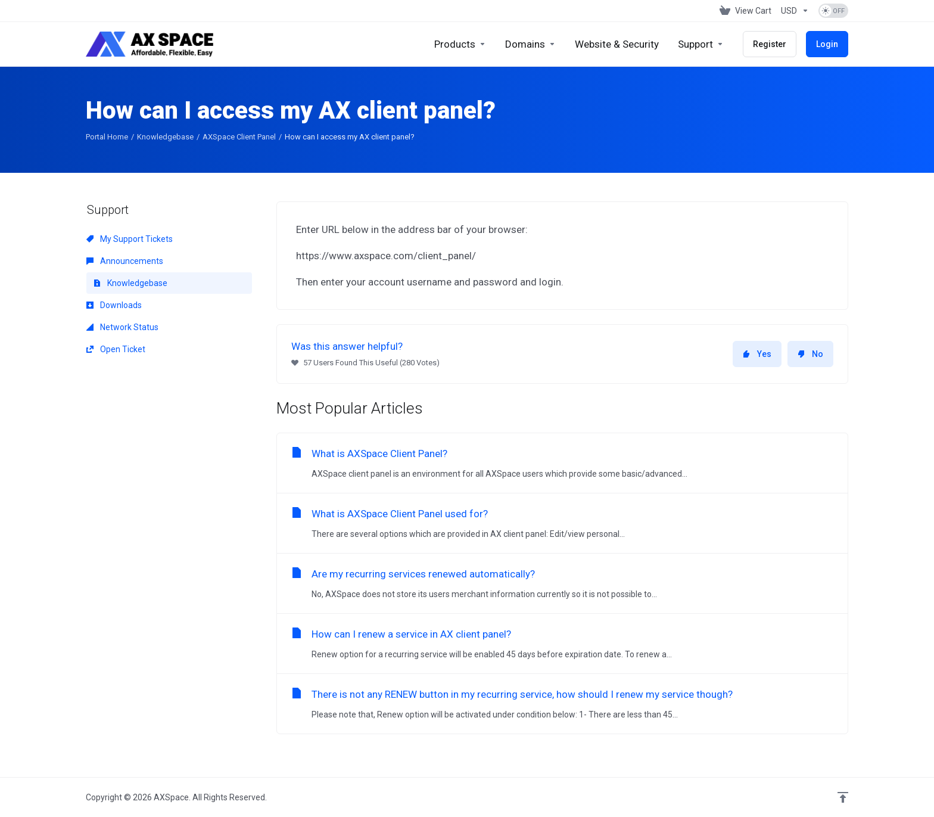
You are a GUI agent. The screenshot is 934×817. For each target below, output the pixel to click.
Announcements (124, 261)
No (810, 354)
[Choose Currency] (795, 10)
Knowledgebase (165, 136)
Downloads (114, 305)
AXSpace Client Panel (239, 136)
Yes (757, 354)
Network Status (122, 327)
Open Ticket (115, 349)
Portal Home (107, 136)
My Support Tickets (129, 239)
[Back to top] (843, 797)
